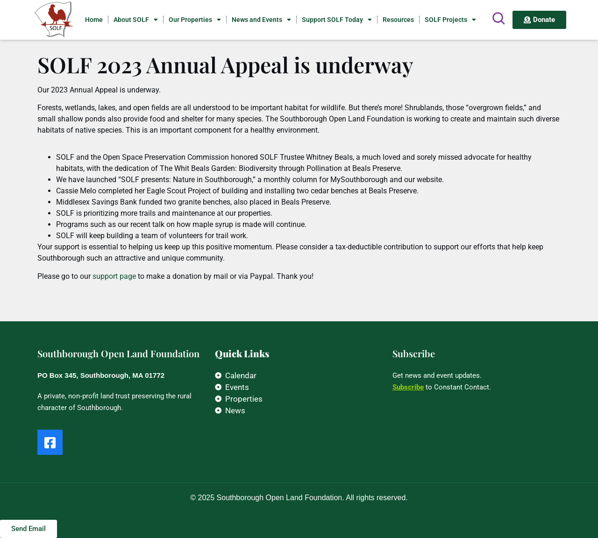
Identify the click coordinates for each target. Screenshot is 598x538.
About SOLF (136, 20)
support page (114, 276)
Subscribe (408, 387)
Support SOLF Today (337, 20)
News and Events (261, 20)
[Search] (498, 18)
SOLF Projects (450, 20)
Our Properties (195, 20)
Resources (398, 19)
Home (94, 19)
